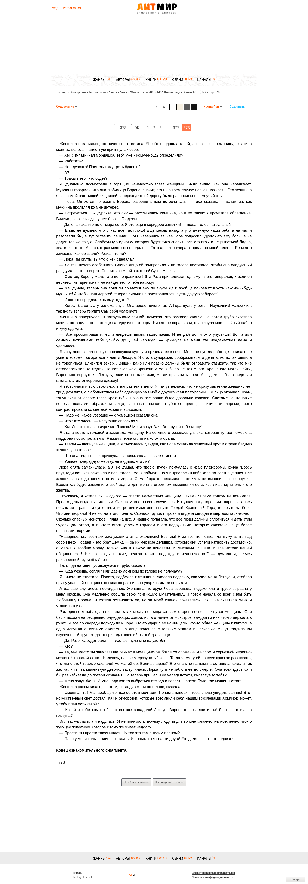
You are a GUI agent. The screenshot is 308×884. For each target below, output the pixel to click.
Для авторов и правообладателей (213, 872)
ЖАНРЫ (99, 80)
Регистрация (72, 8)
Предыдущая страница (169, 782)
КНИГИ (151, 80)
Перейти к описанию (136, 782)
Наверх (295, 879)
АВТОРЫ (123, 80)
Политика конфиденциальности (212, 877)
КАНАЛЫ (204, 80)
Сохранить (237, 106)
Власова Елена (118, 92)
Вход (54, 8)
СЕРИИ (177, 80)
